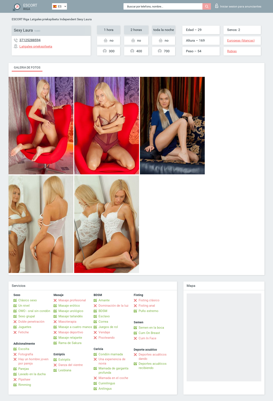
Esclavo (104, 316)
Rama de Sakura (69, 343)
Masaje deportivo (70, 332)
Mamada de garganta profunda (113, 370)
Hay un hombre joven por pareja (33, 361)
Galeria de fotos (27, 67)
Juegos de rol (108, 327)
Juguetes (24, 327)
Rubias (232, 51)
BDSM (103, 311)
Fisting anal (147, 306)
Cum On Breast (149, 333)
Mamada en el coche (113, 378)
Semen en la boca (151, 328)
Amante (104, 300)
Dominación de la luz (113, 306)
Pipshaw (24, 379)
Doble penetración (31, 322)
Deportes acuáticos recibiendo (153, 366)
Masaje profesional (72, 300)
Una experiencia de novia (112, 361)
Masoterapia (67, 322)
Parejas (23, 369)
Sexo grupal (26, 316)
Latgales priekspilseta (44, 19)
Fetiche (23, 332)
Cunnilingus (107, 383)
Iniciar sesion (238, 5)
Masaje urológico (70, 311)
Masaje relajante (70, 338)
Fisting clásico (149, 300)
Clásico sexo (27, 300)
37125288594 (30, 40)
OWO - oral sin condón (34, 311)
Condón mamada (111, 354)
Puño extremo (148, 311)
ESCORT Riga (20, 19)
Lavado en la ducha (32, 374)
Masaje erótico (69, 306)
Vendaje (104, 332)
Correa (103, 322)
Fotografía (25, 354)
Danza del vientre (70, 365)
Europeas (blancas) (241, 40)
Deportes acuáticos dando (153, 357)
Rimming (24, 385)
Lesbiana (64, 370)
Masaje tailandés (70, 316)
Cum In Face (147, 338)
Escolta (23, 349)
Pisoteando (107, 338)
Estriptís (64, 360)
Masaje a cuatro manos (75, 327)
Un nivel (24, 306)
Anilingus (105, 389)
